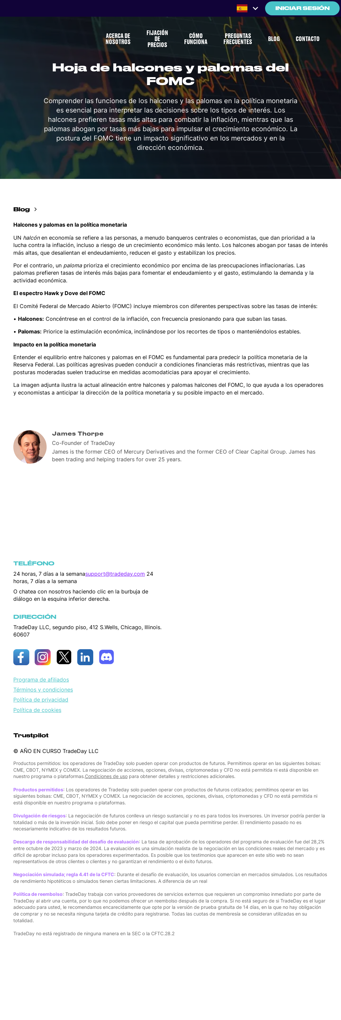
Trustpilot (31, 735)
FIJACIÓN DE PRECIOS (157, 39)
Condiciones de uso (106, 776)
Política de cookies (37, 710)
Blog (21, 209)
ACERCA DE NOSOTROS (118, 39)
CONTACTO (308, 39)
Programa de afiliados (41, 679)
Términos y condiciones (43, 689)
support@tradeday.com (115, 573)
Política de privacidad (40, 699)
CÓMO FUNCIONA (195, 39)
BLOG (274, 39)
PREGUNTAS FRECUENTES (237, 39)
